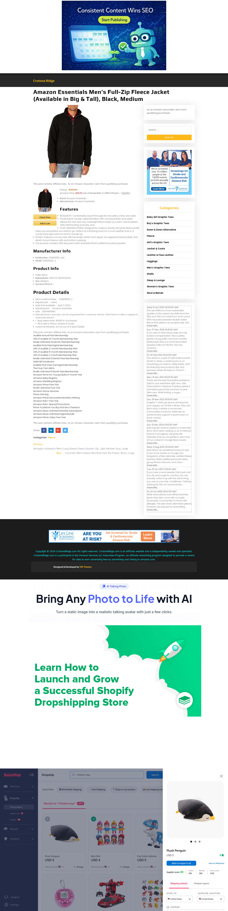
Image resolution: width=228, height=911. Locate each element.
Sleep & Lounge (156, 280)
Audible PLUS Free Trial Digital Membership (55, 364)
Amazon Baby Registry (45, 378)
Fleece (52, 437)
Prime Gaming (40, 394)
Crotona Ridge (44, 81)
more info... (152, 325)
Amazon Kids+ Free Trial (45, 400)
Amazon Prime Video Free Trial (49, 417)
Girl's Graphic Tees (158, 242)
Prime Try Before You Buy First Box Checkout (56, 407)
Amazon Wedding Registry (47, 381)
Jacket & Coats (156, 248)
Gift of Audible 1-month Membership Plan (55, 355)
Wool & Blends (155, 292)
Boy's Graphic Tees (158, 223)
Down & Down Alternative (161, 229)
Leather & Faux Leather (160, 255)
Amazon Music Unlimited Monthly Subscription (57, 410)
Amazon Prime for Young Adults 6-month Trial (57, 374)
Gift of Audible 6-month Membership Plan (55, 351)
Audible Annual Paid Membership (50, 335)
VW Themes (85, 567)
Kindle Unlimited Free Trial (46, 387)
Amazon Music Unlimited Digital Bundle (53, 413)
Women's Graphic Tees (160, 286)
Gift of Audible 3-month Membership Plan (55, 348)
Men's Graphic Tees (158, 267)
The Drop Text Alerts (44, 368)
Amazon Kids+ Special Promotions (51, 404)
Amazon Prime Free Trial (46, 384)
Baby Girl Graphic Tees (160, 217)
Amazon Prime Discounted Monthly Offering (56, 397)
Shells (150, 273)
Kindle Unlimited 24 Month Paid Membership (56, 341)
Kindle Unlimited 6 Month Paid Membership (55, 371)
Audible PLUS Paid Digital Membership (53, 345)
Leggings (152, 261)
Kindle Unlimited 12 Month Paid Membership (56, 358)
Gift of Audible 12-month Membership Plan (55, 338)
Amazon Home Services (46, 391)
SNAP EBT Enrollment (43, 361)
